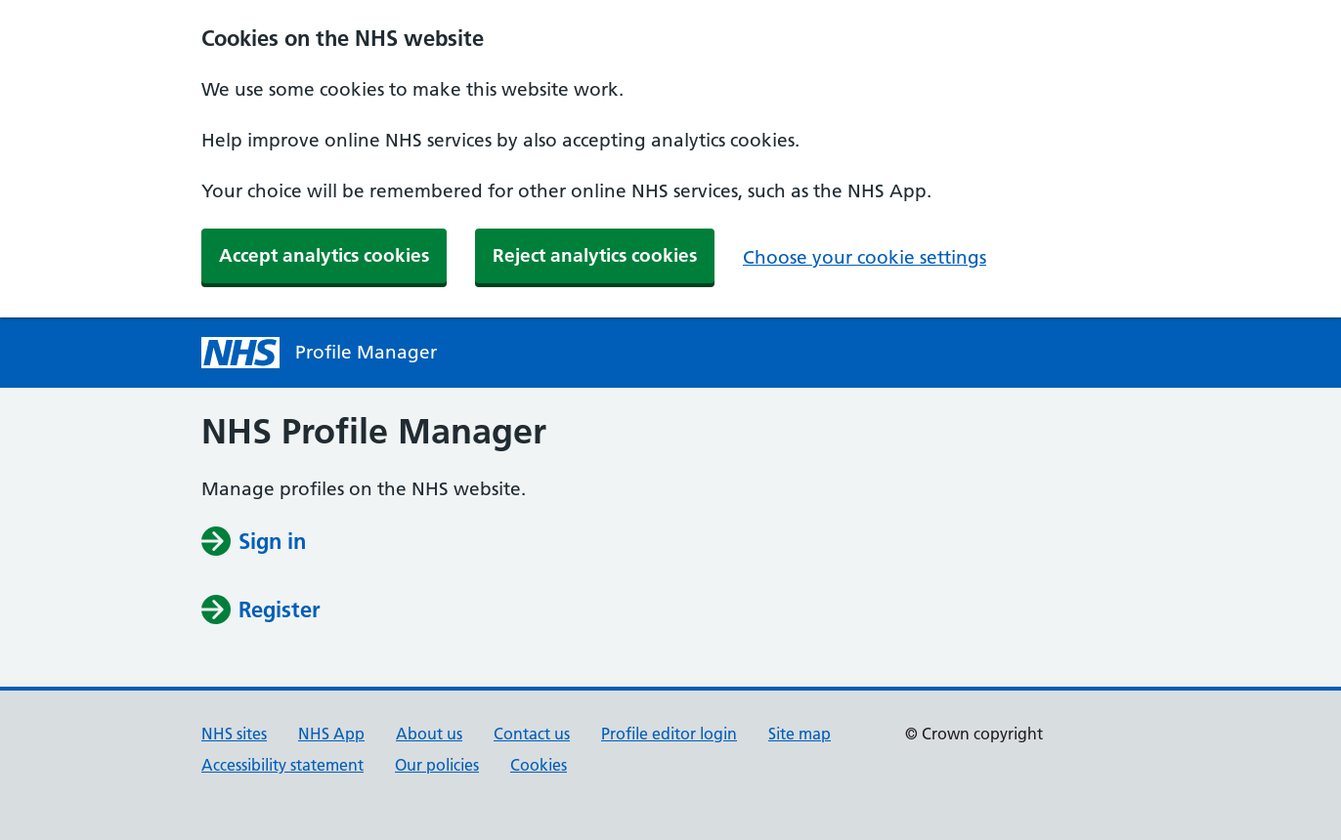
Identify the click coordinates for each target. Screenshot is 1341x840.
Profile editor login (669, 733)
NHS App (331, 733)
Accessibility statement (282, 765)
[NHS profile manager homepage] (240, 352)
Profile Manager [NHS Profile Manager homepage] (366, 352)
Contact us (532, 733)
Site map (799, 733)
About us (429, 733)
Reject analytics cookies (595, 255)
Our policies (437, 765)
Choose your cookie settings (864, 257)
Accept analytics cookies (324, 255)
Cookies (538, 765)
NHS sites (234, 733)
